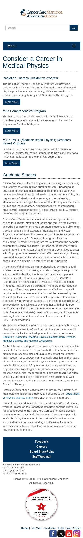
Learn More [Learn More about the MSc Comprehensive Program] (11, 131)
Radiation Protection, (15, 336)
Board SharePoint (42, 451)
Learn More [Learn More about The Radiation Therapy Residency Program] (11, 102)
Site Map (36, 527)
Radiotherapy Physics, (62, 336)
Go (73, 27)
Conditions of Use (53, 527)
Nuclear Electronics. (41, 340)
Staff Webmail (41, 456)
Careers (41, 446)
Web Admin (73, 527)
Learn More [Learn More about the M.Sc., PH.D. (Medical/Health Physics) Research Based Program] (11, 163)
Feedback (41, 441)
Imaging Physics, (38, 336)
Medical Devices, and (16, 340)
